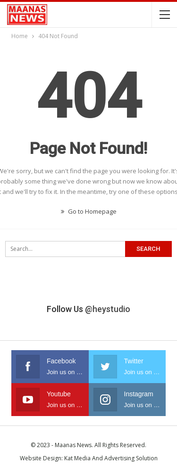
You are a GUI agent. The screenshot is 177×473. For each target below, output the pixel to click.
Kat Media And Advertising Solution (111, 458)
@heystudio (107, 309)
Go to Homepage (89, 211)
